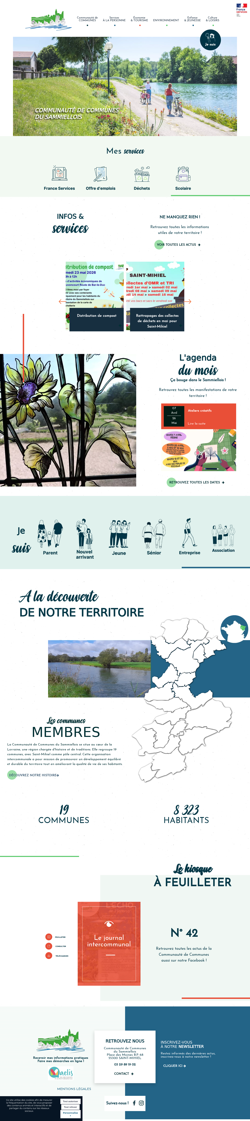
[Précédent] (63, 301)
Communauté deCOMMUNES (87, 19)
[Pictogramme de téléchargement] (56, 955)
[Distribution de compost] (95, 296)
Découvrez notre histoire (32, 775)
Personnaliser (70, 1114)
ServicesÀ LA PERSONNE (114, 19)
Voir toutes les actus (176, 245)
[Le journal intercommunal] (109, 944)
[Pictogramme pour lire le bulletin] (56, 936)
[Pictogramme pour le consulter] (56, 946)
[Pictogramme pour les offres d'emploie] (100, 177)
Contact (121, 1074)
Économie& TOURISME (139, 19)
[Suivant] (187, 301)
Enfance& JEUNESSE (192, 19)
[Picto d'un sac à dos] (183, 177)
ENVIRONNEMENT (166, 20)
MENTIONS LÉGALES (74, 1089)
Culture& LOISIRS (212, 19)
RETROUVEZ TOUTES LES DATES (194, 482)
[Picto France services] (59, 177)
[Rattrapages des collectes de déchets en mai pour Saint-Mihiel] (155, 296)
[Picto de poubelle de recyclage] (142, 177)
